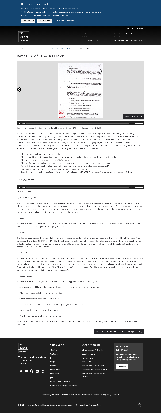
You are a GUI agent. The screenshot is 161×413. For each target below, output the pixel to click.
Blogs (52, 362)
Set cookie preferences (65, 21)
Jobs (52, 378)
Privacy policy (106, 395)
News (52, 358)
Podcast (53, 366)
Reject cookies (45, 21)
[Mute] (136, 123)
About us (53, 350)
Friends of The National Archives (94, 370)
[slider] (77, 123)
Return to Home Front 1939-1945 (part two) (119, 331)
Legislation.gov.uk (89, 354)
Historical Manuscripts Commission (63, 385)
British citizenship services (60, 381)
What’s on (86, 37)
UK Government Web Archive (93, 350)
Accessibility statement (50, 395)
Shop (140, 28)
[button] (19, 90)
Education (118, 37)
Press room (54, 374)
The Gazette (86, 362)
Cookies (116, 395)
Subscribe (122, 366)
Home (19, 49)
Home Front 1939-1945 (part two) (65, 49)
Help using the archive (123, 33)
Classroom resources (42, 49)
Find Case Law (87, 358)
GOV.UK (140, 405)
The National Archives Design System (93, 375)
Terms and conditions (90, 395)
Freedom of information (70, 395)
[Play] (19, 123)
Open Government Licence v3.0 (65, 405)
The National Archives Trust (93, 366)
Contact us (54, 354)
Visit (84, 33)
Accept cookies (28, 21)
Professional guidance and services (128, 40)
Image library (55, 370)
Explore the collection (91, 40)
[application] (80, 123)
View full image (133, 116)
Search (131, 28)
